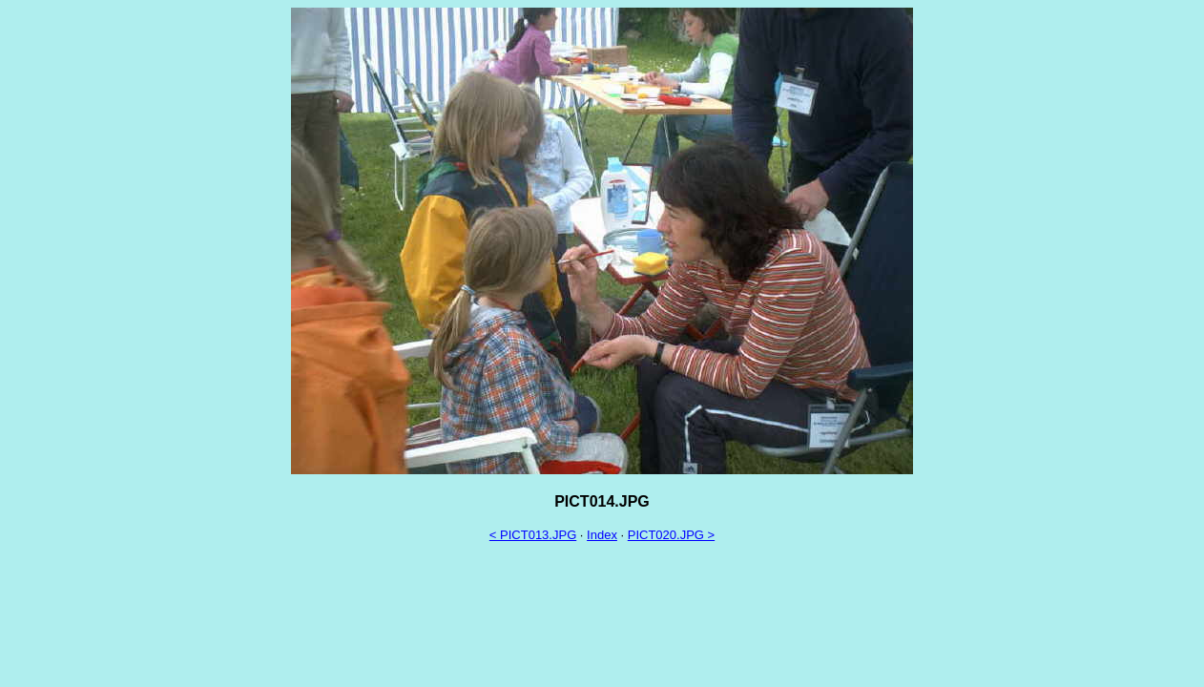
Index (602, 535)
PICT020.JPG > (671, 535)
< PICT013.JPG (532, 535)
